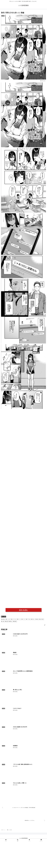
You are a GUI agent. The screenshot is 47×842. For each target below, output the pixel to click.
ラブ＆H (28, 619)
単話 (37, 619)
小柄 (2, 621)
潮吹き (10, 621)
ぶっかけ (8, 619)
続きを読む (23, 610)
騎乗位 (15, 621)
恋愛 (6, 621)
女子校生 (41, 619)
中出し (33, 619)
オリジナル (13, 619)
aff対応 (3, 619)
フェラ (23, 619)
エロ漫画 (3, 616)
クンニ (19, 619)
